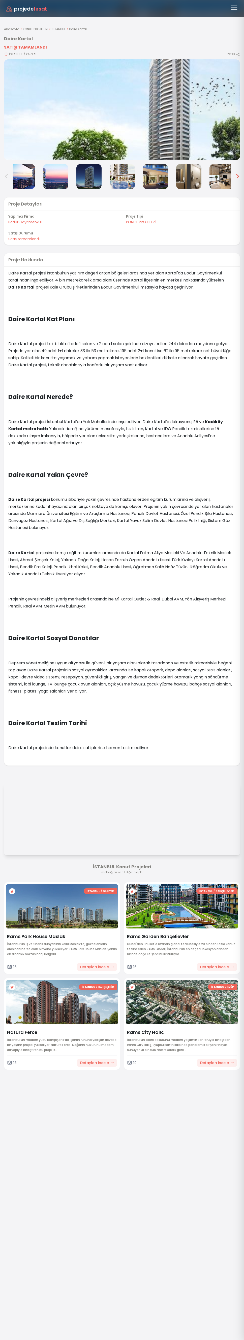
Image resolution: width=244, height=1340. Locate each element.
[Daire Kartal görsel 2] (22, 176)
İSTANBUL (59, 29)
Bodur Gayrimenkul (25, 222)
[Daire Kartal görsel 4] (89, 176)
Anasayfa (11, 29)
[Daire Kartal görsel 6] (155, 176)
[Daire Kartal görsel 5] (122, 176)
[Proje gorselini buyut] (122, 109)
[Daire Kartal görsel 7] (188, 176)
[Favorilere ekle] (12, 891)
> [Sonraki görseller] (237, 177)
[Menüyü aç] (234, 8)
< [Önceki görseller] (6, 177)
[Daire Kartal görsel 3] (55, 176)
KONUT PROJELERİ (35, 29)
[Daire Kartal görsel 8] (222, 176)
